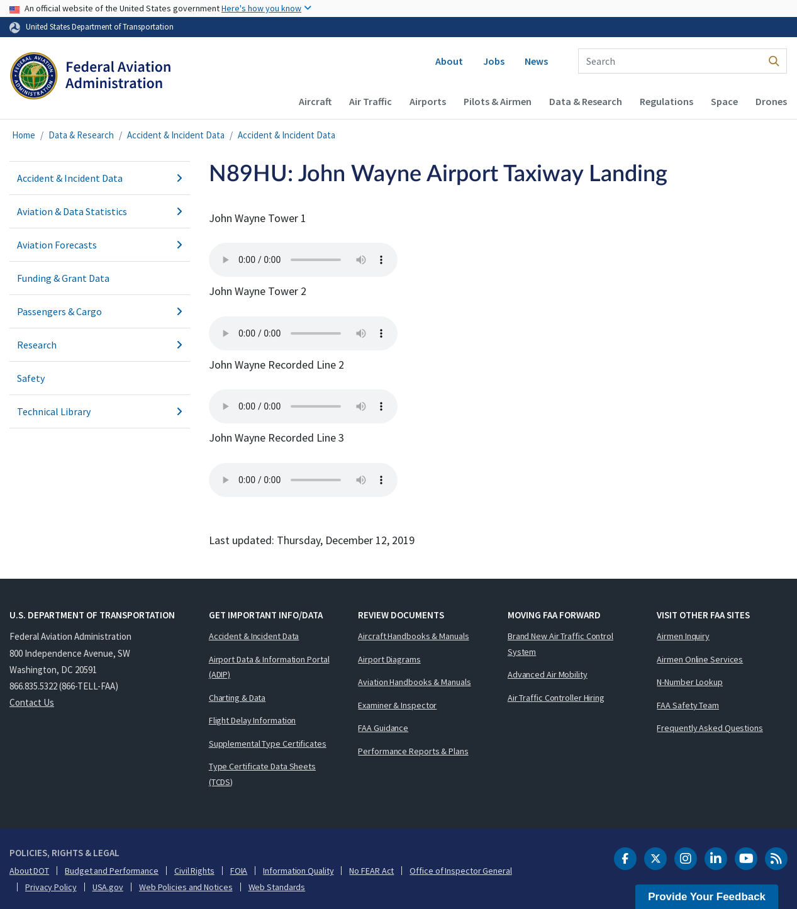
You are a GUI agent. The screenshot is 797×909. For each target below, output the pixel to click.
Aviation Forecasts (99, 244)
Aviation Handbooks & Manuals (414, 682)
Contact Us (31, 702)
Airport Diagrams (389, 659)
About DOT (29, 870)
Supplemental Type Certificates (267, 743)
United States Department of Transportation (100, 26)
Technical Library (99, 411)
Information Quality (298, 870)
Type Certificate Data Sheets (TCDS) (262, 774)
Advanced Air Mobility (548, 674)
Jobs (493, 61)
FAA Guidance (383, 727)
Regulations (666, 101)
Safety (31, 378)
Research (99, 344)
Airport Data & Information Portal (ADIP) (269, 667)
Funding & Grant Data (63, 278)
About (449, 61)
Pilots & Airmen (498, 101)
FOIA (239, 870)
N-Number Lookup (690, 682)
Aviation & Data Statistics (99, 211)
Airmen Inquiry (683, 636)
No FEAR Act (371, 870)
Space (724, 101)
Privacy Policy (51, 887)
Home (23, 135)
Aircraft (315, 101)
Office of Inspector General (460, 870)
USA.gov (107, 887)
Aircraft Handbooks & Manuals (413, 636)
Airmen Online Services (700, 659)
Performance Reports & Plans (413, 751)
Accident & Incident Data (176, 135)
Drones (771, 101)
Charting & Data (237, 697)
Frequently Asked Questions (709, 727)
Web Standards (277, 887)
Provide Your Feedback (707, 897)
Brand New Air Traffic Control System (560, 643)
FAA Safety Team (688, 705)
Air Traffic (370, 101)
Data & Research (585, 101)
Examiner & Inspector (397, 705)
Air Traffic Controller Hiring (556, 697)
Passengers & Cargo (99, 311)
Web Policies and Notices (186, 887)
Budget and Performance (112, 870)
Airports (428, 101)
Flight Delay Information (252, 720)
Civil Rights (194, 870)
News (536, 61)
